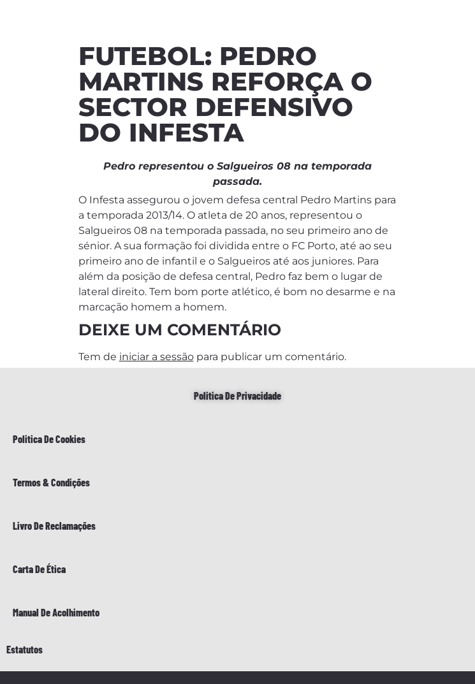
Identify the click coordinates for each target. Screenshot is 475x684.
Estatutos (24, 649)
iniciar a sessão (156, 357)
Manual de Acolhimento (56, 612)
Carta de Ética (39, 569)
